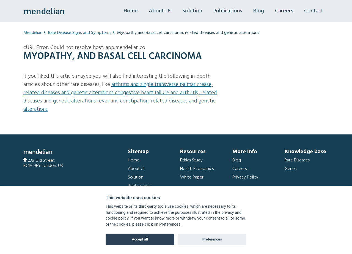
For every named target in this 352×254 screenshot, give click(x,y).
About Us (160, 11)
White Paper (192, 177)
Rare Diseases (297, 160)
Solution (192, 11)
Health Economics (197, 168)
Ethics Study (191, 160)
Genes (290, 168)
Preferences (212, 239)
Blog (258, 11)
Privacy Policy (245, 177)
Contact (313, 11)
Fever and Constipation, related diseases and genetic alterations (119, 105)
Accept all (140, 239)
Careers (284, 11)
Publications (227, 11)
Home (130, 11)
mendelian (44, 11)
